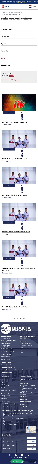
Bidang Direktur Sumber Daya (9, 405)
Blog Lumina (23, 399)
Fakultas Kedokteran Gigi (8, 367)
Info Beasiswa (4, 350)
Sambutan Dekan (6, 29)
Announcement (5, 400)
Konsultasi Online (5, 345)
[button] (17, 461)
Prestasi (3, 387)
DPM (21, 347)
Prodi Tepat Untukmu (6, 347)
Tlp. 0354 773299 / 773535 (16, 418)
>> (24, 318)
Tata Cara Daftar (5, 338)
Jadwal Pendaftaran (6, 343)
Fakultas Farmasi (6, 362)
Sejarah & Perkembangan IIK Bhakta (8, 378)
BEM (21, 349)
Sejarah (3, 44)
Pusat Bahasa (23, 391)
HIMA (21, 350)
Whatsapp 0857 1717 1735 (15, 424)
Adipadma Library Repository (28, 378)
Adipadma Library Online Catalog (27, 380)
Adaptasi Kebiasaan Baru (7, 401)
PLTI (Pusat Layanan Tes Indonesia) (26, 393)
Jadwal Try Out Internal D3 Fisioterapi (15, 122)
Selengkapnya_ (7, 125)
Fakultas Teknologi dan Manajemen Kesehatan (14, 370)
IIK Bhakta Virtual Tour (7, 359)
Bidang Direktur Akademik (8, 403)
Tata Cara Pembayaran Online (9, 342)
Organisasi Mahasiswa (26, 345)
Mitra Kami (23, 396)
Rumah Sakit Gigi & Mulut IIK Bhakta (27, 386)
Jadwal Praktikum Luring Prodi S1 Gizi (14, 307)
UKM (21, 352)
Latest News (4, 396)
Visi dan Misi (5, 37)
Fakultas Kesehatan (16, 12)
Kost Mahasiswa (24, 340)
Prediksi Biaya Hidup (25, 343)
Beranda (4, 12)
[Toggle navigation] (34, 6)
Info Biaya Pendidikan (6, 348)
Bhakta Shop (23, 406)
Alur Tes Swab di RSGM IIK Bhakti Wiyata (16, 232)
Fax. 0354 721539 (13, 421)
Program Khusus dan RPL (7, 351)
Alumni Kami (5, 51)
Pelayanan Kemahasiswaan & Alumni (28, 389)
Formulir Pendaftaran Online (8, 340)
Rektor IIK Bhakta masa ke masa (9, 385)
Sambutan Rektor (5, 381)
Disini (12, 75)
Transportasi (23, 341)
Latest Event (4, 398)
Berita (3, 58)
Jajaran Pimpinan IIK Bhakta (8, 389)
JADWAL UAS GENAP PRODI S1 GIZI (14, 159)
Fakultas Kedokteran (7, 372)
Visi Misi (3, 382)
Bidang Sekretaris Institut (7, 406)
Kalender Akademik (25, 401)
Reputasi (3, 384)
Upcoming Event (5, 395)
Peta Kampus (4, 358)
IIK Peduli (22, 404)
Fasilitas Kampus (5, 356)
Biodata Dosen (6, 65)
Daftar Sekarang (21, 2)
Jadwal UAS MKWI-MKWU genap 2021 (15, 195)
